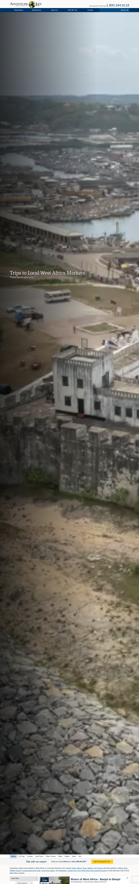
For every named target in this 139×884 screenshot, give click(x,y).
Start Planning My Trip (101, 861)
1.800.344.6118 (117, 5)
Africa (13, 856)
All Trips (22, 856)
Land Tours (39, 856)
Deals (74, 856)
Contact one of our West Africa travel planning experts (87, 871)
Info (80, 856)
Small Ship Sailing (48, 871)
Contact (90, 10)
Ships (60, 856)
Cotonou (100, 868)
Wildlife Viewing (15, 871)
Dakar (74, 868)
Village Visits (122, 868)
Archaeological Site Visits (31, 871)
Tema (84, 868)
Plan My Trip (72, 10)
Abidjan (90, 868)
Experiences (36, 10)
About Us (54, 10)
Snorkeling (63, 871)
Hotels (67, 856)
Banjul (79, 868)
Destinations (18, 10)
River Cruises (51, 856)
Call (78, 861)
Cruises (30, 856)
